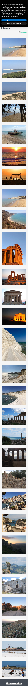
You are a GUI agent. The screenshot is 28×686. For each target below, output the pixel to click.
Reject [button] (7, 20)
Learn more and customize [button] (14, 23)
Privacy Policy (10, 683)
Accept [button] (20, 20)
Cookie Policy (18, 683)
